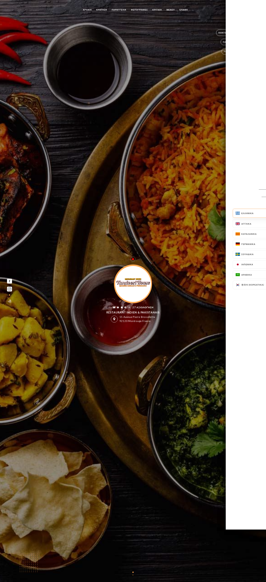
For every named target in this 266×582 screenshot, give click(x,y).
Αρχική (87, 9)
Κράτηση (101, 9)
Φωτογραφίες (139, 9)
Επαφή (184, 9)
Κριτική (157, 9)
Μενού (170, 9)
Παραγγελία (119, 9)
